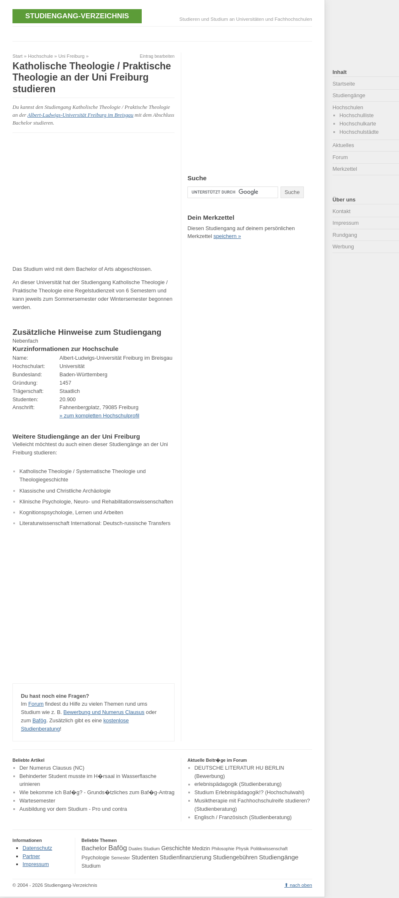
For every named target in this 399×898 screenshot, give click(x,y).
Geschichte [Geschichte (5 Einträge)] (175, 848)
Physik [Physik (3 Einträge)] (242, 848)
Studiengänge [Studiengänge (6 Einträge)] (278, 857)
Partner (31, 856)
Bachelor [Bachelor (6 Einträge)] (94, 847)
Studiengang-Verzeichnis (77, 16)
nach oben (301, 885)
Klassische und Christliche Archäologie (65, 491)
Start (17, 56)
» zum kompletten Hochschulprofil (99, 415)
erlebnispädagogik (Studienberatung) (238, 784)
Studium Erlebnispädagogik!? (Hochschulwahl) (250, 792)
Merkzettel (344, 169)
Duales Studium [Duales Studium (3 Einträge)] (144, 848)
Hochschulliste (357, 115)
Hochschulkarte (358, 123)
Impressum (345, 223)
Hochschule (40, 56)
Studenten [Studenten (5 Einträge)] (144, 857)
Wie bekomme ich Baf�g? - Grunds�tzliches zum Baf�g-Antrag (97, 792)
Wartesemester (37, 800)
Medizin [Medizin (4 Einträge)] (201, 848)
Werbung (343, 246)
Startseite (343, 84)
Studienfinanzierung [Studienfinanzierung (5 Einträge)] (185, 857)
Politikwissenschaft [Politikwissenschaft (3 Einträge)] (269, 848)
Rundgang (344, 235)
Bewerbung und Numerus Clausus (104, 712)
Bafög (39, 720)
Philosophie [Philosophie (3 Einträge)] (223, 848)
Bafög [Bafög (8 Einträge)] (117, 848)
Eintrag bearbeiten (157, 56)
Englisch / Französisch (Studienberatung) (243, 817)
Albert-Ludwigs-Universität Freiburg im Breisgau (80, 115)
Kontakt (341, 211)
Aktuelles (343, 145)
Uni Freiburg (71, 56)
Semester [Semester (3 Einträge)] (120, 857)
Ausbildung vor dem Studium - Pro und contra (73, 809)
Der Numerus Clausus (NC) (52, 768)
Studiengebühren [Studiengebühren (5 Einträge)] (235, 857)
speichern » (227, 236)
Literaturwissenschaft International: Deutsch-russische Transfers (95, 523)
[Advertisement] (82, 199)
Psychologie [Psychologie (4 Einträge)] (95, 858)
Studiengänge (348, 95)
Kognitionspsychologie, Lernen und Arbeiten (71, 512)
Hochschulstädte (359, 132)
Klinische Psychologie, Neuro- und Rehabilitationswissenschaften (96, 501)
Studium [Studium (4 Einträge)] (91, 866)
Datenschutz (37, 848)
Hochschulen (347, 107)
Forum (36, 704)
